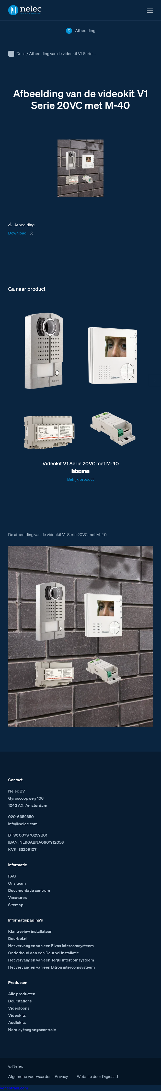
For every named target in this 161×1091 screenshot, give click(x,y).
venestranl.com (14, 1087)
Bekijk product (80, 479)
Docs (21, 53)
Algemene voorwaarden (30, 1076)
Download (17, 233)
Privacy (61, 1076)
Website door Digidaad (97, 1076)
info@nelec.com (23, 823)
